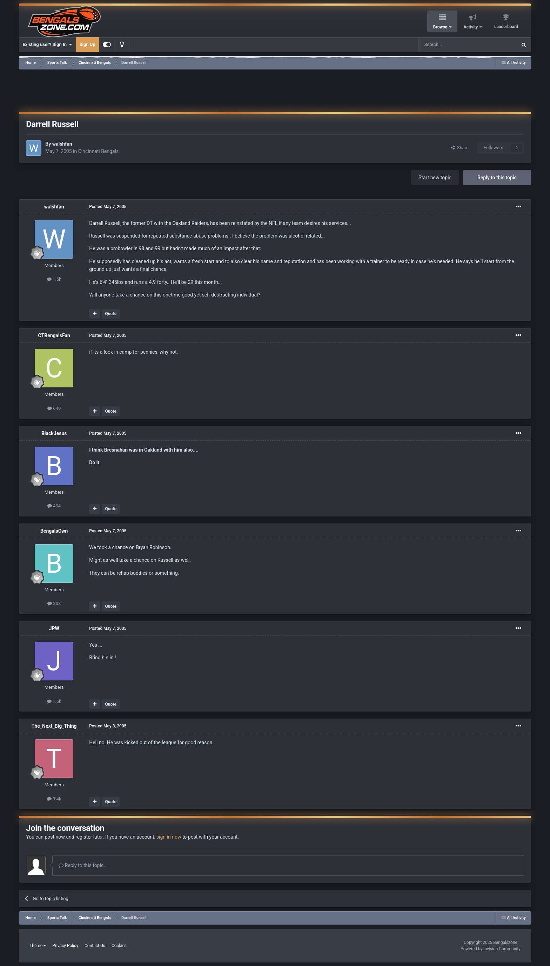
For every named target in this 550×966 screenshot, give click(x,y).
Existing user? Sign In (47, 44)
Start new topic (434, 177)
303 (54, 603)
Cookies (119, 945)
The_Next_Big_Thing (54, 726)
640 (54, 408)
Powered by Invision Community (491, 948)
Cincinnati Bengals (98, 151)
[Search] (451, 44)
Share (460, 147)
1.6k (54, 701)
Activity (471, 27)
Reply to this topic (497, 177)
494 (54, 505)
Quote (110, 313)
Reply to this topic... (83, 865)
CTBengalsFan (54, 335)
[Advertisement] (275, 89)
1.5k (54, 279)
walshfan (62, 144)
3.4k (54, 798)
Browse (440, 27)
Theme (37, 945)
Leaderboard (506, 26)
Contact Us (95, 945)
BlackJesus (54, 433)
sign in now (168, 837)
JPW (54, 628)
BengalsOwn (54, 531)
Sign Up (87, 44)
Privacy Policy (65, 945)
